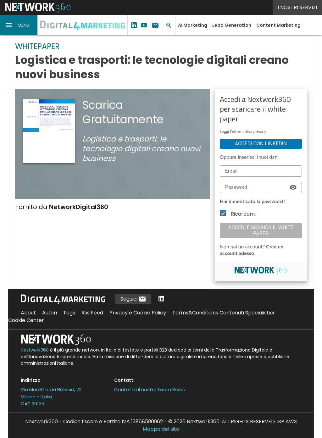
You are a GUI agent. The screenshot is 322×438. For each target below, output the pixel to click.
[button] (19, 25)
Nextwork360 (35, 350)
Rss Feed (92, 312)
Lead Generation (231, 25)
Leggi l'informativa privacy (243, 131)
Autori (49, 312)
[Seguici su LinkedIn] (161, 299)
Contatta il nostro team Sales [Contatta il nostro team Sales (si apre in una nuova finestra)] (149, 389)
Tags (69, 312)
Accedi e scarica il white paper (260, 230)
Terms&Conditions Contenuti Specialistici (223, 312)
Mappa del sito (161, 429)
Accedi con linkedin (261, 144)
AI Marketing (192, 25)
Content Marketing (278, 25)
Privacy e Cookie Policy (137, 312)
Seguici (133, 299)
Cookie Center (26, 320)
